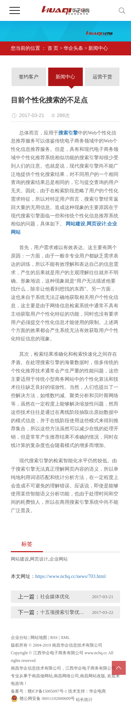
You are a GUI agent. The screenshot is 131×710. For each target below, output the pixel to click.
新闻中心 (98, 48)
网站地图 (38, 637)
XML (65, 637)
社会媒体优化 (55, 596)
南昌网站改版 (92, 675)
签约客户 (28, 76)
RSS (54, 637)
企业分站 (19, 637)
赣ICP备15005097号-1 (47, 691)
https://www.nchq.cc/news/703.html (70, 576)
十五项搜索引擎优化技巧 (64, 612)
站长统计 (84, 699)
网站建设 (20, 559)
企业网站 (59, 559)
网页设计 (39, 559)
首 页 (53, 48)
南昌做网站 (42, 675)
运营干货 (102, 76)
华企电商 (97, 691)
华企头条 (73, 48)
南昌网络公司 (66, 675)
